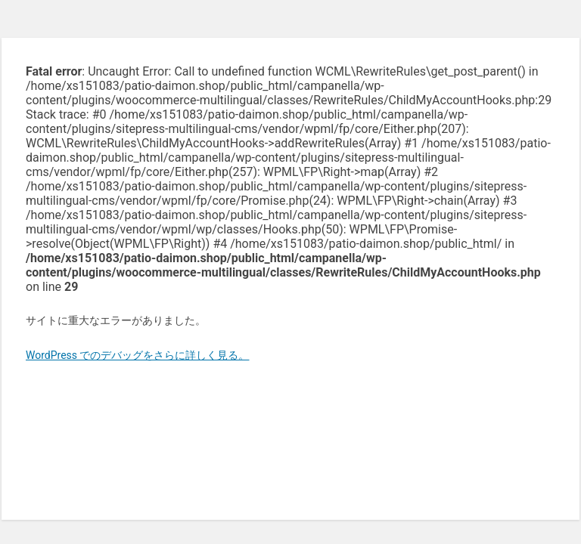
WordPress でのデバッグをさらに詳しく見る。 (138, 355)
